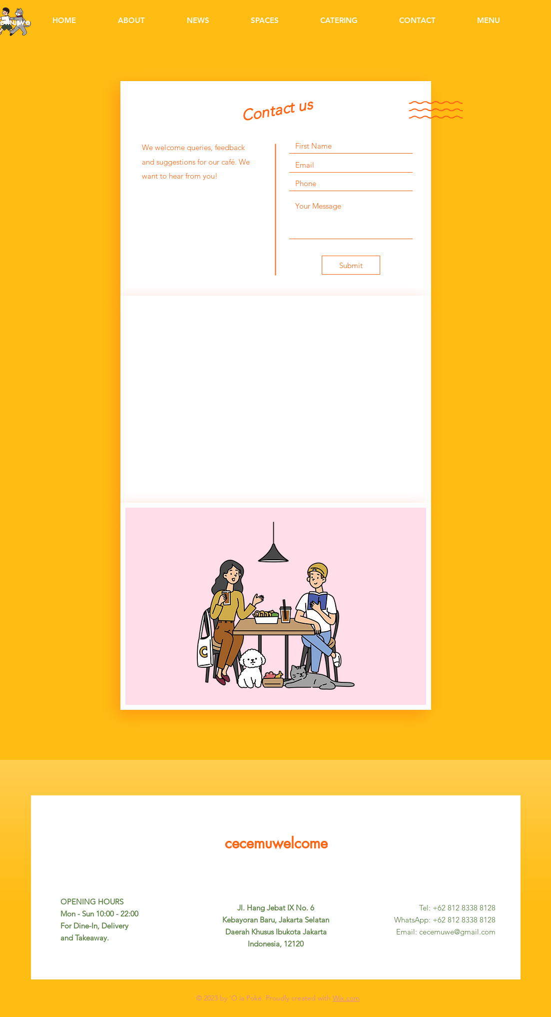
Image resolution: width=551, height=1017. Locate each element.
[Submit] (351, 265)
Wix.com (346, 997)
